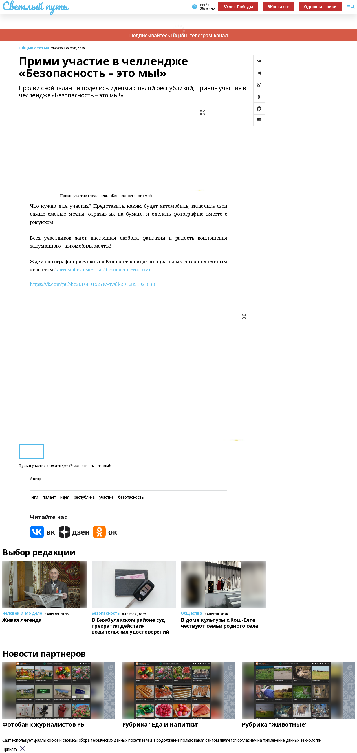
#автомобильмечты (77, 269)
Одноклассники (320, 6)
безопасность (131, 497)
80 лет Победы (238, 6)
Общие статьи (34, 48)
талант (49, 497)
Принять (10, 749)
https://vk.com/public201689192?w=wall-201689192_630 (92, 284)
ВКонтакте (278, 6)
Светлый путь (35, 5)
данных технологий (303, 740)
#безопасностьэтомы (128, 269)
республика (84, 497)
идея (64, 497)
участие (106, 497)
